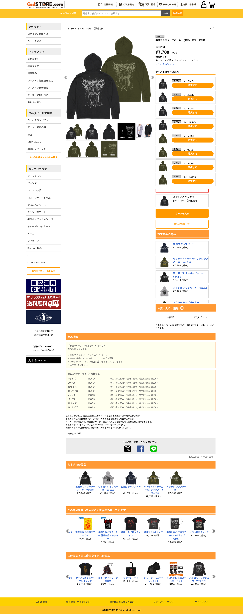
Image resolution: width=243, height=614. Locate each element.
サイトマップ (201, 601)
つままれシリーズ (36, 204)
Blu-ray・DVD (34, 248)
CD (29, 255)
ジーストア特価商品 (37, 95)
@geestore (36, 360)
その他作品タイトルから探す (43, 157)
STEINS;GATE (34, 141)
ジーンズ (32, 183)
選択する (192, 85)
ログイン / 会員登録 (37, 33)
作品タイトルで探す (40, 113)
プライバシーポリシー (164, 601)
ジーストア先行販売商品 (40, 80)
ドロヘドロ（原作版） (92, 28)
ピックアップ (36, 52)
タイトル (200, 317)
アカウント (35, 27)
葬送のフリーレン (36, 149)
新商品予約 (33, 58)
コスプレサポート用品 (39, 197)
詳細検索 (177, 13)
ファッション (34, 176)
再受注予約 (33, 66)
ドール (30, 233)
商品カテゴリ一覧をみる (43, 270)
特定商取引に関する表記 (122, 601)
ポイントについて (165, 63)
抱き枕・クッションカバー (41, 219)
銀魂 (29, 134)
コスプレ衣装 (34, 190)
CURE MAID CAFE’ (36, 262)
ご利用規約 (41, 601)
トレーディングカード (38, 226)
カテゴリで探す (37, 169)
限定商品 (32, 73)
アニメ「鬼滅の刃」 (37, 127)
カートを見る (34, 41)
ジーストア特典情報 (37, 87)
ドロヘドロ (73, 28)
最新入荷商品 (34, 102)
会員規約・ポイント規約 (78, 601)
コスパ (210, 28)
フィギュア (33, 241)
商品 (170, 317)
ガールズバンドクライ (39, 120)
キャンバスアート (36, 212)
